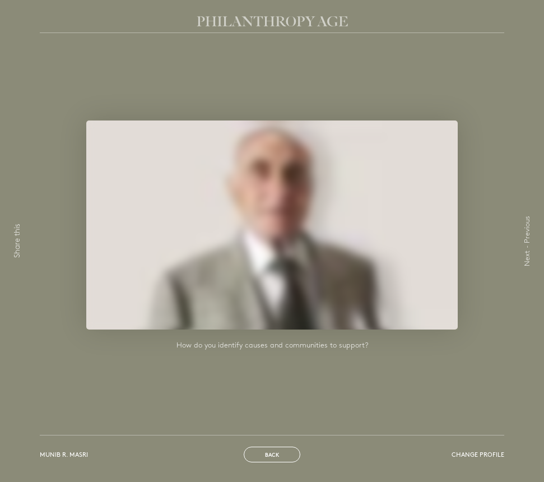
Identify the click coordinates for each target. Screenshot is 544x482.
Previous (527, 229)
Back (272, 455)
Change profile (478, 455)
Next (527, 258)
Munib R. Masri (64, 455)
